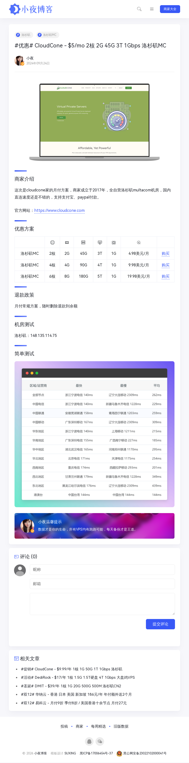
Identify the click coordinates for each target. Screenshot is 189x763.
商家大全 (170, 9)
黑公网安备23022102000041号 (141, 754)
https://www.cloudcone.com (60, 211)
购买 (165, 254)
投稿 (64, 727)
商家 (79, 727)
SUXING (70, 754)
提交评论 (160, 624)
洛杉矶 (26, 35)
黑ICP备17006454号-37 (96, 754)
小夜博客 (40, 754)
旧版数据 (121, 727)
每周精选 (98, 727)
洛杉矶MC (50, 35)
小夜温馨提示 (50, 521)
